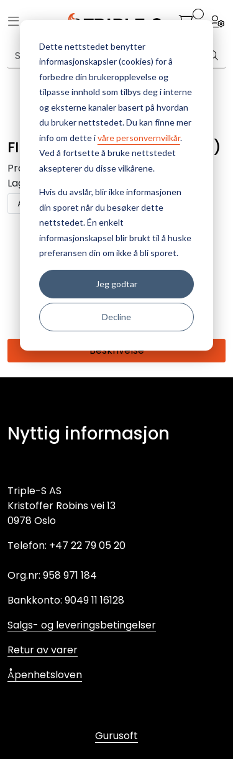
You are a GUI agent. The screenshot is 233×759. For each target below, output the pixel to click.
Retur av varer (42, 650)
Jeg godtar (116, 283)
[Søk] (213, 56)
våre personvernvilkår (139, 137)
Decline (116, 316)
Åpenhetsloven (44, 675)
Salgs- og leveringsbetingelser (81, 625)
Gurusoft (116, 736)
